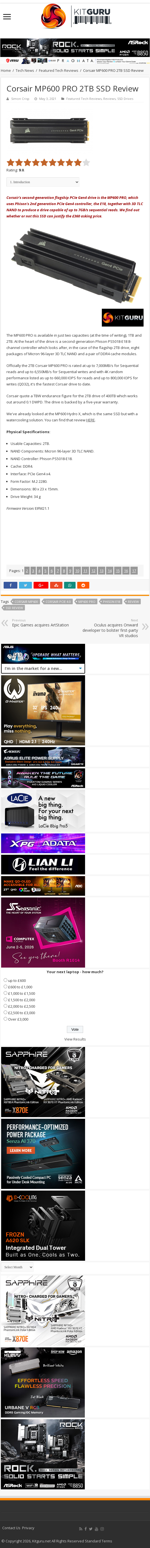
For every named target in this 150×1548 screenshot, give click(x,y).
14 (110, 570)
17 (134, 570)
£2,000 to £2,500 (21, 1006)
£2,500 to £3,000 (21, 1012)
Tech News (25, 70)
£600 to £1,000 (20, 986)
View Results (75, 1039)
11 (85, 570)
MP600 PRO (86, 602)
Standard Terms (98, 1541)
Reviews (109, 99)
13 (102, 570)
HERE (90, 419)
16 (126, 570)
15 (118, 570)
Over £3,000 (18, 1019)
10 (77, 570)
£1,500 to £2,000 (21, 999)
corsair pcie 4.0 (58, 602)
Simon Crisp (20, 99)
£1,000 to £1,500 (21, 993)
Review (133, 602)
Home (6, 70)
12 (93, 570)
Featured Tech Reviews (58, 70)
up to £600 (17, 980)
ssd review (14, 608)
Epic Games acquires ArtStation (40, 623)
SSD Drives (125, 99)
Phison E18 (111, 602)
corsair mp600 (26, 602)
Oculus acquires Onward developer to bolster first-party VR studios (109, 628)
